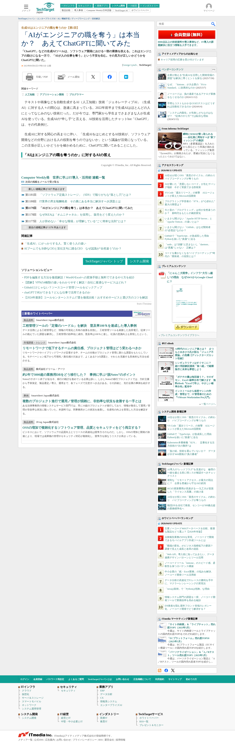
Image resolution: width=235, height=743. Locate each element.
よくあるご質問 (76, 679)
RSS (159, 670)
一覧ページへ (208, 404)
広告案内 (50, 739)
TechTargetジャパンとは (100, 679)
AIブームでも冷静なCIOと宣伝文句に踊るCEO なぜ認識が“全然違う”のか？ (73, 248)
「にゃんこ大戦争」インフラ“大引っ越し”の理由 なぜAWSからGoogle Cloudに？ (190, 277)
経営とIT (65, 718)
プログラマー (76, 94)
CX (102, 697)
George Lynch (130, 65)
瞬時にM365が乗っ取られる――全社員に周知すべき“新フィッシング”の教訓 (199, 137)
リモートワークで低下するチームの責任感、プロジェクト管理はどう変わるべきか (81, 348)
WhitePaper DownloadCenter (141, 314)
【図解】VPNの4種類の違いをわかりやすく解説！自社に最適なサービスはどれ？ (75, 282)
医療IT (103, 718)
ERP (102, 690)
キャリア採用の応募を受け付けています (182, 59)
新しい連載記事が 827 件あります (47, 189)
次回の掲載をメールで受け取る (42, 181)
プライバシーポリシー (85, 739)
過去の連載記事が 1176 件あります (47, 227)
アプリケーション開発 (52, 94)
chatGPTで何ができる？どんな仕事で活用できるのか (57, 292)
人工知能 (30, 94)
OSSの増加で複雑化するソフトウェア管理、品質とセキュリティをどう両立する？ (81, 427)
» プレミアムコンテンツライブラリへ (179, 335)
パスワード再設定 (55, 679)
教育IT (103, 721)
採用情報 (120, 739)
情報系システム (108, 701)
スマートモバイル (31, 701)
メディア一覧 (25, 739)
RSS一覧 (143, 721)
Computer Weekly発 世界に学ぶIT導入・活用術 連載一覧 (63, 177)
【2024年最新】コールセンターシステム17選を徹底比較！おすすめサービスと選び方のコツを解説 (86, 297)
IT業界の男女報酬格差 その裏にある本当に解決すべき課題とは (80, 201)
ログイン (24, 679)
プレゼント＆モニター (151, 725)
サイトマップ (175, 679)
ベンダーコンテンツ (172, 69)
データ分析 (106, 694)
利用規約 (159, 679)
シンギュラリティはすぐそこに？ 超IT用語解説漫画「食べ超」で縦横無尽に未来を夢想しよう (194, 366)
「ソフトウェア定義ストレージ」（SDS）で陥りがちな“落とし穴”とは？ (85, 194)
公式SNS (38, 739)
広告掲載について (142, 679)
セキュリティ (68, 690)
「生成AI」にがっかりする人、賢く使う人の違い (55, 243)
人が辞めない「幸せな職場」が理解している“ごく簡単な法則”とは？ (82, 221)
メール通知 (73, 76)
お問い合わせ (122, 679)
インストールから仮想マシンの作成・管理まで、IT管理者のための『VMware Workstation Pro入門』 (193, 394)
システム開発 (139, 261)
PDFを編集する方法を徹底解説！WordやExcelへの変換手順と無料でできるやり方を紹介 (79, 277)
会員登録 (37, 679)
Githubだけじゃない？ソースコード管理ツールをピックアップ (63, 287)
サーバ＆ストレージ (33, 697)
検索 (213, 24)
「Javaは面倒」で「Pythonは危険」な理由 (187, 588)
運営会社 (109, 739)
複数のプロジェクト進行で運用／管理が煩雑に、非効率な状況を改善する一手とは (81, 401)
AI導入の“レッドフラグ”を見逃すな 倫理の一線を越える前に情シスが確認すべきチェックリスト (191, 472)
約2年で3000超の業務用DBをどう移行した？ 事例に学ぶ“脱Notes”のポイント (79, 374)
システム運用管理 (31, 708)
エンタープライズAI (111, 705)
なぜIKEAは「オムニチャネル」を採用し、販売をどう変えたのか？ (82, 214)
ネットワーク (29, 705)
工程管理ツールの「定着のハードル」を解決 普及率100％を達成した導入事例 (79, 325)
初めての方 (191, 679)
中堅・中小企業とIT (72, 721)
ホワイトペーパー (149, 718)
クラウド (27, 690)
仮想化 (25, 694)
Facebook (166, 670)
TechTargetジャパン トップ (104, 261)
